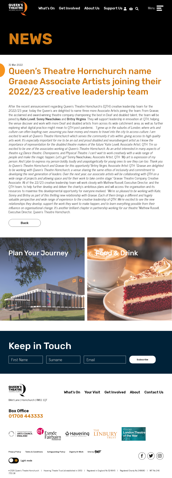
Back (25, 227)
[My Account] (125, 8)
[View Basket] (131, 8)
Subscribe (142, 359)
